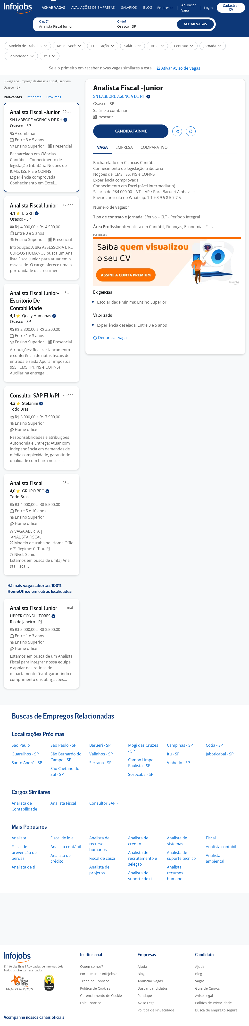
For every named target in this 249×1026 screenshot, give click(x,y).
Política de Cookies (95, 988)
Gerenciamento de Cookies (102, 995)
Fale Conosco (90, 1003)
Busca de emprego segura (216, 1010)
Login (208, 7)
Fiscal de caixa (102, 858)
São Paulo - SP (63, 745)
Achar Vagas (53, 7)
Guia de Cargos (207, 988)
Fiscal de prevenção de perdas (24, 852)
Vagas (200, 981)
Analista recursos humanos (175, 872)
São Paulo (21, 745)
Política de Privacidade (156, 1010)
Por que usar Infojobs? (98, 973)
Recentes (34, 97)
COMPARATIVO (154, 147)
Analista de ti (23, 867)
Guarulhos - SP (25, 754)
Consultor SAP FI (104, 803)
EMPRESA (124, 147)
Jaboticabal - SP (220, 754)
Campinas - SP (180, 745)
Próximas (53, 97)
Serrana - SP (100, 762)
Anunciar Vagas (150, 981)
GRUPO (35, 491)
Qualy (39, 315)
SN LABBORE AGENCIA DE (38, 120)
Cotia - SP (214, 745)
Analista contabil (221, 846)
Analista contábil (65, 846)
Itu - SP (173, 754)
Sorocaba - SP (140, 774)
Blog (147, 7)
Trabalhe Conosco (94, 981)
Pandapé (145, 995)
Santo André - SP (27, 762)
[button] (195, 24)
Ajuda (142, 966)
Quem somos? (91, 966)
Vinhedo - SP (178, 762)
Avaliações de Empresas (93, 7)
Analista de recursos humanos (99, 843)
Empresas (165, 7)
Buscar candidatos (153, 988)
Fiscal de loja (62, 838)
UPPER (32, 616)
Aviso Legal (147, 1003)
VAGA (102, 147)
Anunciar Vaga (188, 8)
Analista (19, 838)
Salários (129, 7)
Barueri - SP (100, 745)
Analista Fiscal (63, 803)
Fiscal (211, 838)
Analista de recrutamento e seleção (142, 858)
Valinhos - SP (101, 754)
